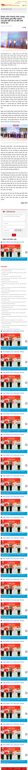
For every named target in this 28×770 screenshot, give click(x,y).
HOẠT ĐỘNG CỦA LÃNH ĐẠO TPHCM (13, 242)
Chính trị (10, 768)
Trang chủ (4, 768)
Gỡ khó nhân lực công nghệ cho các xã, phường (12, 320)
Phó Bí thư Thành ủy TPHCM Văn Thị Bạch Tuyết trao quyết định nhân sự (13, 259)
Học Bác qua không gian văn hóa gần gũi (11, 329)
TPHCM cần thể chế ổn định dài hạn (9, 281)
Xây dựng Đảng (17, 768)
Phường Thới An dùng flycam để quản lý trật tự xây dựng (14, 294)
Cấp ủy (24, 768)
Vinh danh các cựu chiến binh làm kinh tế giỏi (11, 276)
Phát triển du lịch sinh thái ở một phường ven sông (13, 296)
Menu (25, 5)
